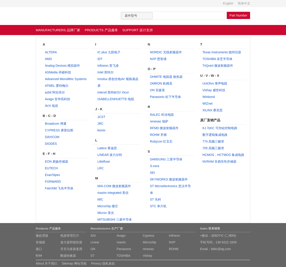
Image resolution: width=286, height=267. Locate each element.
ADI (93, 235)
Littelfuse (103, 161)
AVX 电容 (51, 106)
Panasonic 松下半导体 (165, 97)
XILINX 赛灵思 (212, 110)
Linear (94, 242)
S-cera (154, 166)
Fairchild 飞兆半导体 (59, 188)
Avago (121, 235)
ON (92, 249)
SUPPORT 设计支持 (137, 30)
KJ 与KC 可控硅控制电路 (219, 128)
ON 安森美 (157, 90)
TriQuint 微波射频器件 (217, 65)
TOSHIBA (123, 255)
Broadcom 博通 (55, 123)
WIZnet (207, 103)
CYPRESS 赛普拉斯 (59, 130)
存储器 (40, 242)
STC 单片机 (158, 206)
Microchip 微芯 (107, 206)
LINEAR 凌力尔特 (109, 155)
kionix (101, 130)
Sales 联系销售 (210, 228)
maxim (121, 242)
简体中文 (244, 3)
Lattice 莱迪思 (107, 148)
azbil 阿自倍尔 (55, 92)
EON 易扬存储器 (56, 161)
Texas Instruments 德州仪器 (221, 52)
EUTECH (51, 168)
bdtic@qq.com (221, 249)
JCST (101, 117)
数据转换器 (68, 255)
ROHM (174, 249)
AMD (48, 59)
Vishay (147, 255)
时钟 (39, 255)
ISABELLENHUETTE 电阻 (115, 99)
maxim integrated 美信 (112, 193)
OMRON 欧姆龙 (161, 83)
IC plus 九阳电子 (108, 52)
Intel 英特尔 (105, 72)
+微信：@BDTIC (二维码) (218, 235)
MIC (100, 199)
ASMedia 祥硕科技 (58, 72)
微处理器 (42, 235)
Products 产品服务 (48, 228)
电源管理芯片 (69, 235)
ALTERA (51, 52)
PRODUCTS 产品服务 (101, 30)
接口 (39, 249)
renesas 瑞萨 (159, 121)
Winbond (208, 97)
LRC (100, 168)
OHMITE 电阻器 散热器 (166, 77)
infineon (174, 235)
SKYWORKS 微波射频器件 (169, 179)
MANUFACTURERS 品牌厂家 (58, 30)
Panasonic (124, 249)
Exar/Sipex (52, 175)
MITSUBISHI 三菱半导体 (114, 219)
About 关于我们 (46, 263)
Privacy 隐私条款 (103, 263)
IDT (100, 59)
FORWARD (53, 181)
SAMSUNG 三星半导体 (166, 159)
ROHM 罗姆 (158, 135)
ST (92, 255)
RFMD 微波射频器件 (164, 128)
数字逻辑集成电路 (214, 135)
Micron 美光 (105, 213)
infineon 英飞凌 (108, 65)
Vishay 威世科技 (213, 90)
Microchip (149, 242)
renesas (148, 249)
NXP (172, 242)
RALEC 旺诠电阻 (162, 114)
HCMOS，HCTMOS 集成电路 (223, 155)
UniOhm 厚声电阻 (214, 83)
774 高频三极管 (213, 141)
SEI (152, 172)
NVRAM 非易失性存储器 (219, 161)
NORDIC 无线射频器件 (166, 52)
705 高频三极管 (213, 148)
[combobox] (137, 15)
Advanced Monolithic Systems (66, 79)
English (228, 3)
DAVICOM (52, 137)
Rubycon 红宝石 (161, 141)
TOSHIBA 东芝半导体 (217, 59)
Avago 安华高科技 (57, 99)
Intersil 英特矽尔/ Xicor (113, 92)
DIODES (51, 143)
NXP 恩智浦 (158, 59)
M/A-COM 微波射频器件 (114, 186)
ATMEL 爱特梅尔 (56, 85)
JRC (100, 123)
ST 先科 (155, 199)
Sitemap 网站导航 (74, 263)
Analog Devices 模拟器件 (62, 65)
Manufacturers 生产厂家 (106, 228)
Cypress (148, 235)
